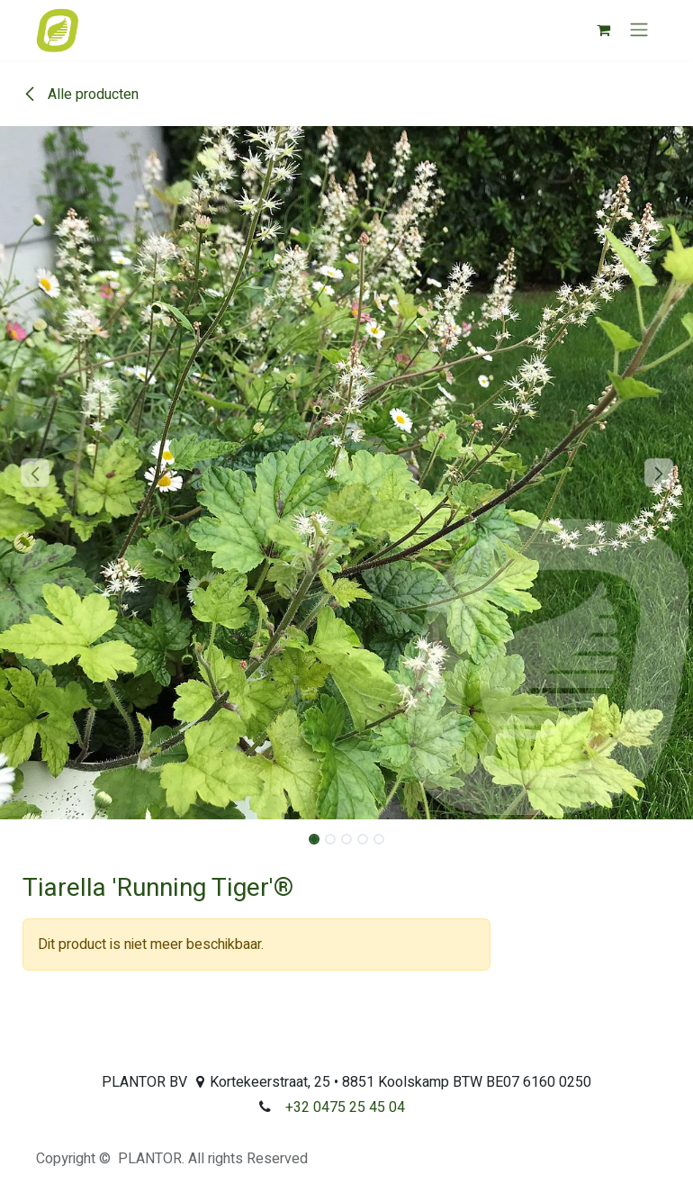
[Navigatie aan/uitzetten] (639, 30)
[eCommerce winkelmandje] (603, 30)
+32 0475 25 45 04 (345, 1107)
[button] (34, 472)
